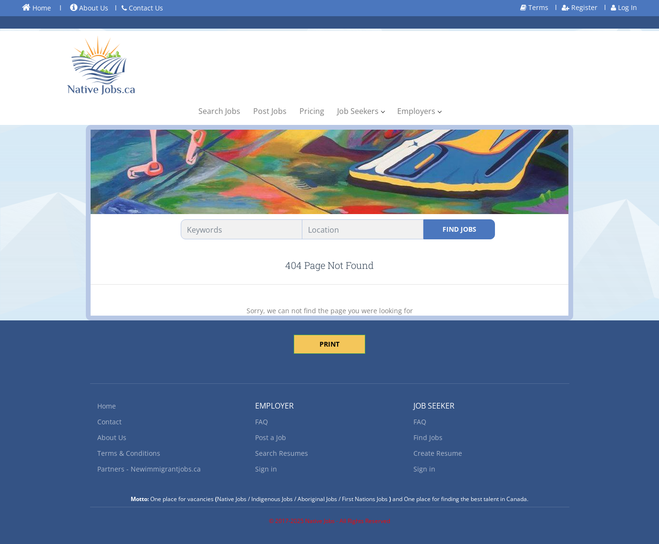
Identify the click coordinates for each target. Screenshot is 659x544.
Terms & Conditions (128, 453)
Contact (109, 421)
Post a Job (270, 437)
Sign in (266, 468)
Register (579, 7)
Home (36, 7)
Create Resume (437, 453)
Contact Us (142, 7)
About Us (89, 7)
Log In (624, 7)
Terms (534, 7)
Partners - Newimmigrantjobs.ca (149, 468)
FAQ (261, 421)
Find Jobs (459, 229)
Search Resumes (281, 453)
